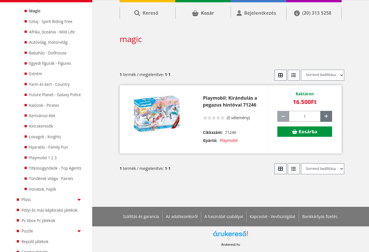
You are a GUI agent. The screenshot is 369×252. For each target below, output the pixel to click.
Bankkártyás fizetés (319, 216)
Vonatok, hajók (42, 189)
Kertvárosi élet (42, 115)
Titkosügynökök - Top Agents (55, 168)
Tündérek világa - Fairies (51, 178)
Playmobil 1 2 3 (43, 157)
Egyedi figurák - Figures (50, 63)
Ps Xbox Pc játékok (38, 220)
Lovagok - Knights (45, 136)
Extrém (35, 73)
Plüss (52, 199)
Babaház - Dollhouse (48, 53)
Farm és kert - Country (49, 84)
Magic (35, 11)
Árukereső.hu (230, 244)
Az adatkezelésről (181, 216)
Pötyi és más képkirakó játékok (49, 210)
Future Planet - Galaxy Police (55, 94)
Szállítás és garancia (141, 216)
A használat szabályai (223, 216)
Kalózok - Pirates (44, 105)
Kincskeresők (41, 126)
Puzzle (52, 231)
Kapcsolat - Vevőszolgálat (272, 216)
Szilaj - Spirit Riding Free (50, 21)
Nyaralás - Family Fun (48, 147)
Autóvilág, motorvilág (48, 42)
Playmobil (229, 140)
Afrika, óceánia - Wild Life (52, 32)
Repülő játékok (34, 241)
